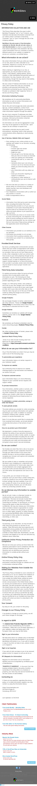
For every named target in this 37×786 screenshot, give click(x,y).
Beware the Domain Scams (10, 737)
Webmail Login (30, 2)
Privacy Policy (18, 771)
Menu (32, 18)
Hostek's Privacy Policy (11, 333)
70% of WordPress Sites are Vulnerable (14, 749)
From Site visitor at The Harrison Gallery (15, 724)
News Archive (31, 762)
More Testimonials (30, 728)
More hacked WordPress (10, 756)
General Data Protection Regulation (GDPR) (18, 624)
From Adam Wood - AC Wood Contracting (15, 715)
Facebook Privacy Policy (26, 325)
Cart (2, 785)
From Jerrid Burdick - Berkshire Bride (14, 707)
